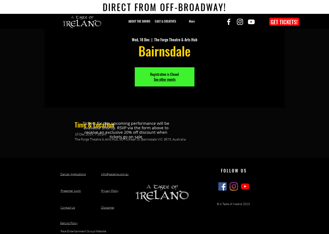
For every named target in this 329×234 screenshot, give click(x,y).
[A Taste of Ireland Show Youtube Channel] (245, 186)
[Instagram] (240, 22)
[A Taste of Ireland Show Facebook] (222, 186)
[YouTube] (251, 22)
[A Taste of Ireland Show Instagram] (234, 186)
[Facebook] (229, 22)
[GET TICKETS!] (284, 22)
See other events (164, 79)
